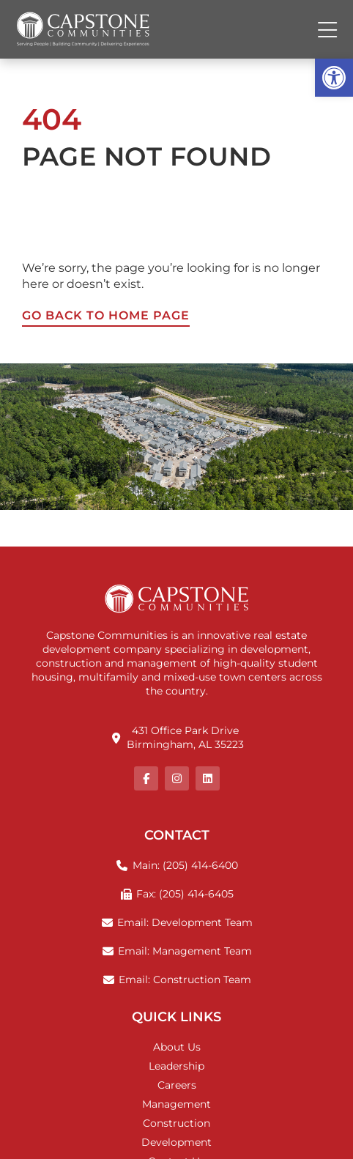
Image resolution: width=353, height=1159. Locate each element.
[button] (334, 78)
